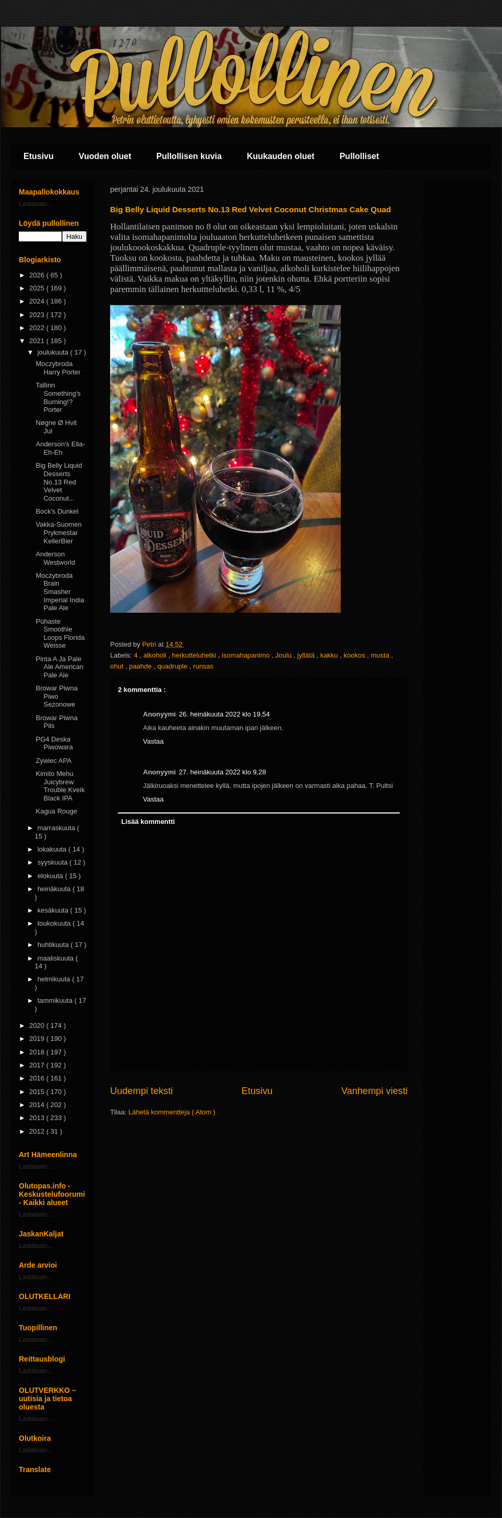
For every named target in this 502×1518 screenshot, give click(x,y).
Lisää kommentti (148, 821)
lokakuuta (53, 849)
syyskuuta (53, 862)
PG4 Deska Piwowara (54, 743)
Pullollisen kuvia (189, 156)
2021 (37, 341)
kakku (330, 655)
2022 (37, 328)
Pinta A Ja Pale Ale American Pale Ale (59, 667)
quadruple (173, 666)
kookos (355, 655)
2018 (37, 1052)
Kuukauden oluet (281, 156)
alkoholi (156, 655)
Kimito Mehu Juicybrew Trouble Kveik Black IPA (60, 786)
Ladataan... (36, 204)
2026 (37, 275)
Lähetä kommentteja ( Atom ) (172, 1112)
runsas (203, 666)
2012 (37, 1131)
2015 (37, 1092)
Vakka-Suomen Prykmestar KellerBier (58, 532)
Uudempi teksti (141, 1091)
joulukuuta (54, 352)
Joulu (285, 655)
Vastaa (153, 741)
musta (380, 655)
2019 (37, 1038)
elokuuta (51, 876)
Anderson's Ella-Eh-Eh (60, 448)
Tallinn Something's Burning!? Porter (57, 397)
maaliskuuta (57, 958)
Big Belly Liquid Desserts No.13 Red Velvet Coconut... (58, 482)
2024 (37, 301)
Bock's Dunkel (56, 511)
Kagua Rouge (56, 811)
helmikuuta (55, 979)
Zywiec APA (53, 760)
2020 (37, 1025)
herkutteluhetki (195, 655)
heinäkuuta (55, 889)
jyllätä (307, 655)
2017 (37, 1065)
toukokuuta (55, 923)
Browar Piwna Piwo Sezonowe (56, 696)
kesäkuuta (54, 910)
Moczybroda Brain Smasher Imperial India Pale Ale (59, 592)
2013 (37, 1118)
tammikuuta (56, 1000)
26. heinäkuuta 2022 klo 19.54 (224, 714)
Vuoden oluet (105, 156)
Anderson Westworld (55, 558)
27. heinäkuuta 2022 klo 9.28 (222, 772)
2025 (37, 288)
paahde (141, 666)
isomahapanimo (246, 655)
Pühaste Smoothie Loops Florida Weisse (60, 633)
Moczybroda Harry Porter (57, 368)
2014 (37, 1105)
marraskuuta (57, 828)
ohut (117, 666)
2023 (37, 315)
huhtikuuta (54, 945)
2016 (37, 1078)
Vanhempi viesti (374, 1091)
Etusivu (38, 156)
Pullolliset (359, 156)
